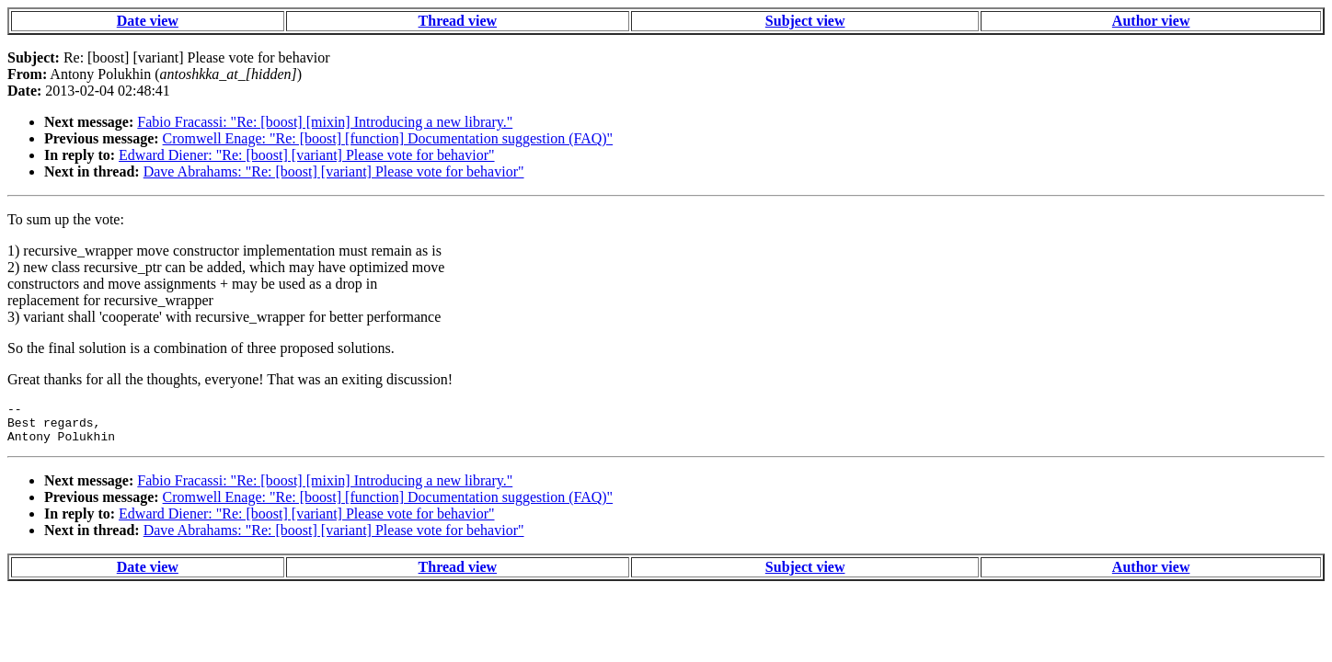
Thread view (458, 21)
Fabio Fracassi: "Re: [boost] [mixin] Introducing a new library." (324, 122)
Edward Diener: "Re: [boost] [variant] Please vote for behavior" (306, 155)
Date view (147, 21)
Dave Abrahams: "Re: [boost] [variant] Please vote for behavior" (334, 171)
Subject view (805, 21)
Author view (1151, 21)
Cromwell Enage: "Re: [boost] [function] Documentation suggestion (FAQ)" (388, 138)
